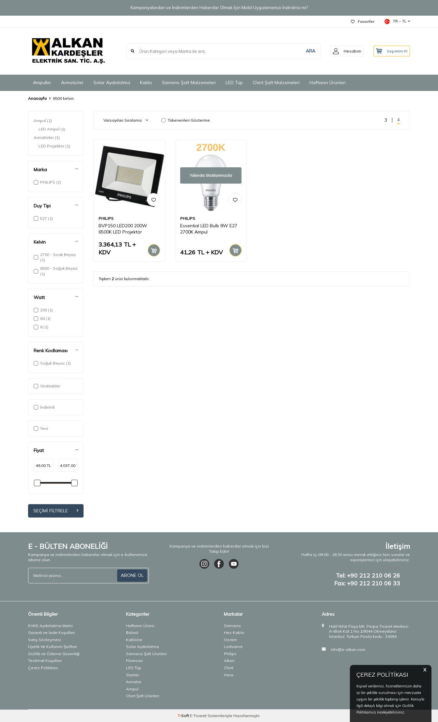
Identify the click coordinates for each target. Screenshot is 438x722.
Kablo (146, 82)
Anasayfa (37, 98)
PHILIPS (106, 218)
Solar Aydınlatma (111, 82)
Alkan (229, 660)
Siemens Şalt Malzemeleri (189, 82)
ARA (306, 51)
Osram (230, 639)
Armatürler (72, 82)
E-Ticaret (198, 715)
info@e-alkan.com (348, 649)
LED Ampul (52, 129)
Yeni (41, 428)
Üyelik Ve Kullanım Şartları (52, 646)
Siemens (232, 625)
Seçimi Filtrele (55, 511)
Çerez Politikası (43, 667)
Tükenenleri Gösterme (185, 120)
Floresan (134, 660)
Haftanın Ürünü (140, 625)
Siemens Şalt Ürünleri (146, 653)
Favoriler (362, 21)
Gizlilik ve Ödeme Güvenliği (54, 653)
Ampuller (42, 82)
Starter (132, 674)
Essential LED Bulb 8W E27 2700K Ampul (208, 229)
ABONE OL (132, 575)
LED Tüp (234, 82)
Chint (228, 667)
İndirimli (44, 407)
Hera (228, 674)
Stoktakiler (47, 386)
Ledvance (233, 646)
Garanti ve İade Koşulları (51, 632)
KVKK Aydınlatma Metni (50, 625)
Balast (132, 632)
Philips (230, 653)
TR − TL (397, 21)
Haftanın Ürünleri (327, 82)
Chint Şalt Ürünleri (142, 696)
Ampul (43, 120)
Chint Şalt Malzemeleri (276, 82)
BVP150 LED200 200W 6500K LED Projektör (123, 229)
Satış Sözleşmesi (44, 639)
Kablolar (134, 639)
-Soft (184, 715)
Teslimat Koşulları (45, 660)
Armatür (133, 681)
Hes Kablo (234, 632)
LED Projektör (54, 146)
